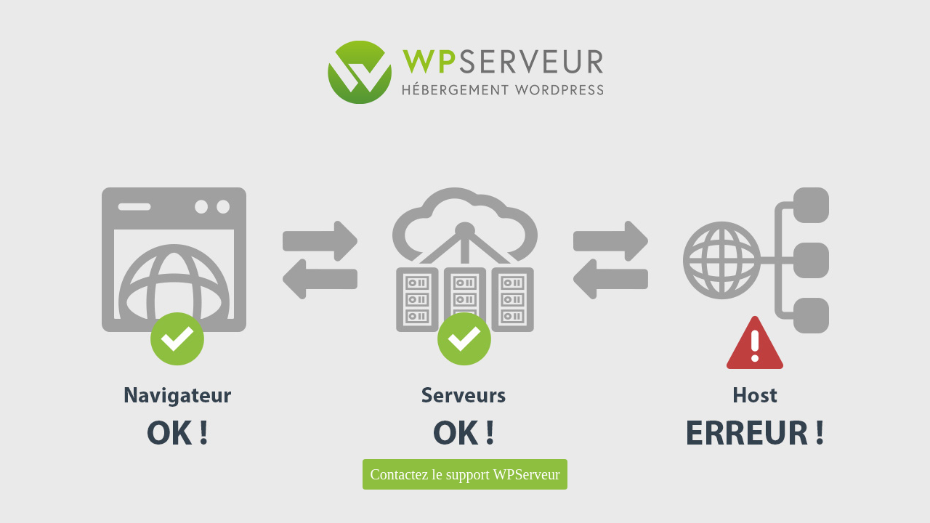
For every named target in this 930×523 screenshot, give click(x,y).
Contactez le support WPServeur (464, 474)
